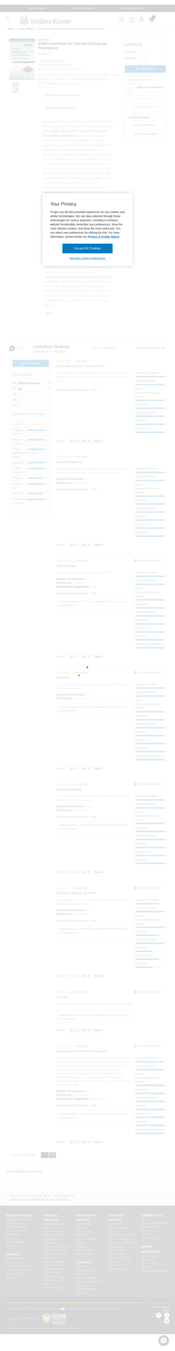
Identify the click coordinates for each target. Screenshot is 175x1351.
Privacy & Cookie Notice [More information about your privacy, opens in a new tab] (103, 236)
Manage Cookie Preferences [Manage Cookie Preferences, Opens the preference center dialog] (87, 258)
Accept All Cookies (87, 248)
